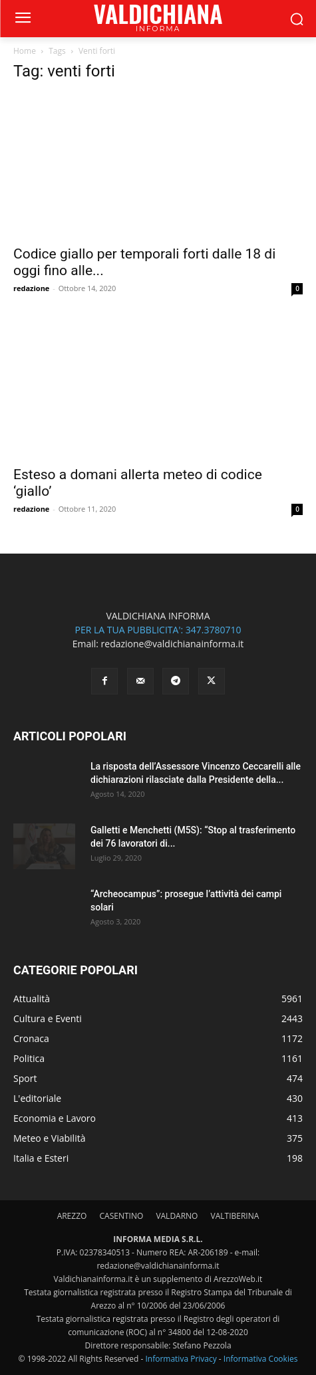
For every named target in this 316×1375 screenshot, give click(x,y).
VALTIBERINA (235, 1215)
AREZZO (72, 1215)
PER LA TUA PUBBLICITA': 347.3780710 (158, 629)
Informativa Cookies (261, 1358)
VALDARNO (177, 1215)
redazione (31, 288)
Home (24, 50)
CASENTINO (121, 1215)
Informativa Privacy (180, 1358)
